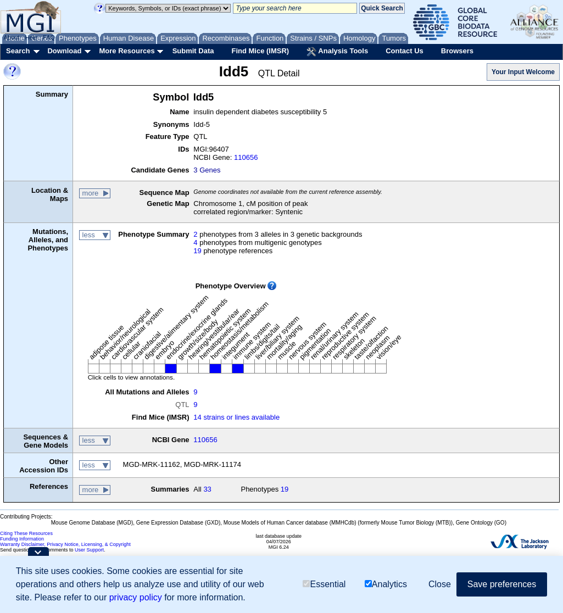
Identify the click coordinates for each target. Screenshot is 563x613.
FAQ (49, 37)
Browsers (457, 51)
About (12, 37)
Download (64, 51)
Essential (324, 584)
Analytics (386, 584)
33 (207, 489)
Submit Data (193, 51)
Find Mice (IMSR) (260, 51)
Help (31, 37)
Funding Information (22, 539)
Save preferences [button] (501, 584)
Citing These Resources (26, 533)
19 (197, 251)
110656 (246, 157)
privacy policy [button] (135, 597)
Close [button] (439, 584)
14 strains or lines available (236, 417)
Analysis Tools (337, 52)
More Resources (126, 51)
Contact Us (404, 51)
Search (18, 51)
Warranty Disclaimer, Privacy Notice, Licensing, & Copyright (65, 544)
